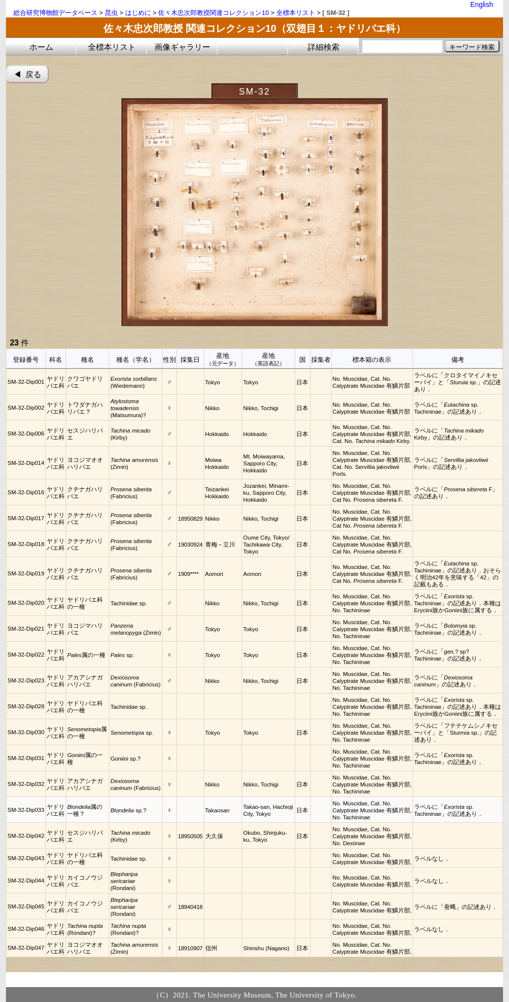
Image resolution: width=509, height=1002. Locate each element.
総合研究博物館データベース (55, 12)
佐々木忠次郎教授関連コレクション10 (213, 12)
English (481, 4)
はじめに (138, 12)
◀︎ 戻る (27, 74)
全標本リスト (295, 12)
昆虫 (111, 12)
